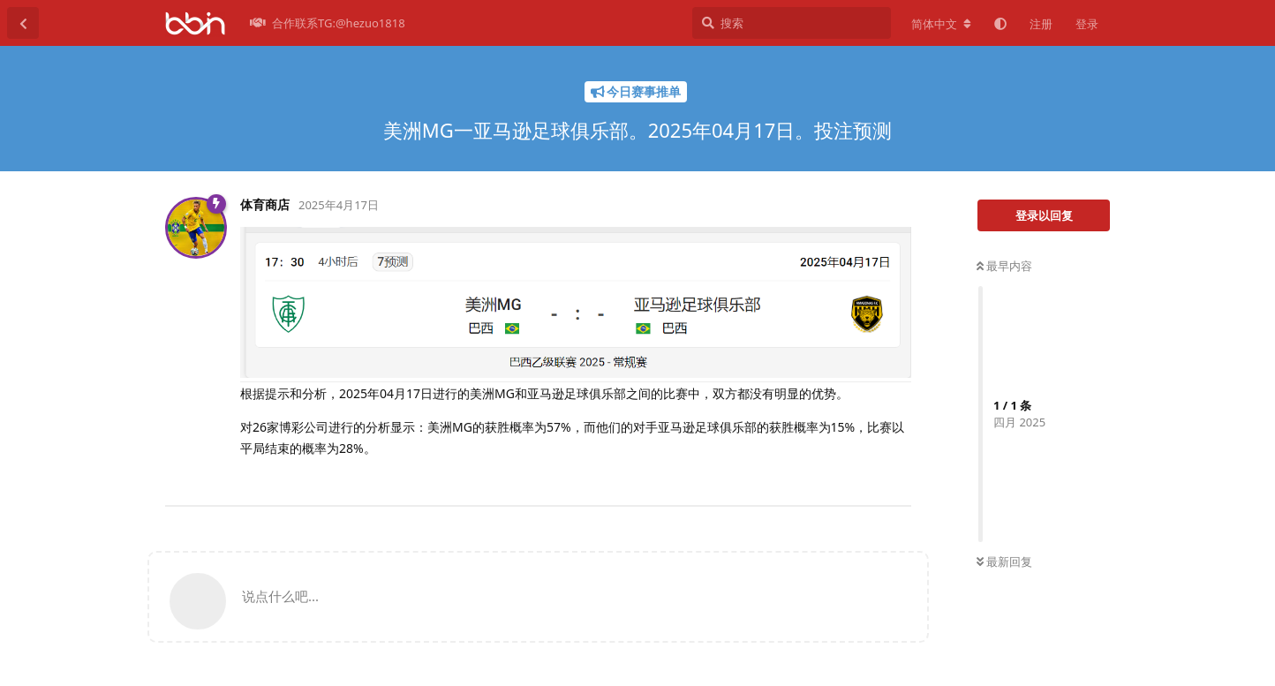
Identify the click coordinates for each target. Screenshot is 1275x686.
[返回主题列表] (23, 23)
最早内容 (1004, 266)
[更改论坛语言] (941, 24)
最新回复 (1004, 561)
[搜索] (791, 23)
